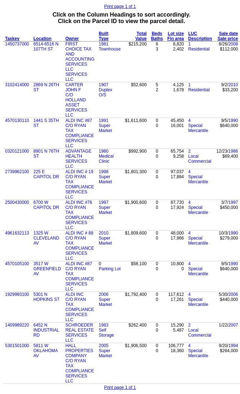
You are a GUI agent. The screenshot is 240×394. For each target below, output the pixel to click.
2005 (103, 345)
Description (200, 38)
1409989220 (17, 325)
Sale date (228, 33)
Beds (157, 33)
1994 (233, 345)
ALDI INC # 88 (79, 233)
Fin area (175, 38)
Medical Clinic (106, 159)
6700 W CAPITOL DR (46, 205)
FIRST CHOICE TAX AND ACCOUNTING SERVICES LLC (79, 56)
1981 (103, 44)
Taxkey (12, 38)
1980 (103, 151)
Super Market (105, 128)
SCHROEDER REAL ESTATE (79, 328)
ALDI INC (74, 294)
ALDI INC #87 (78, 120)
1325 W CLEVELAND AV (46, 238)
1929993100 (17, 294)
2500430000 (17, 202)
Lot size (176, 33)
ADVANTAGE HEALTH (78, 154)
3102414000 (17, 84)
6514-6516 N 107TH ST (46, 46)
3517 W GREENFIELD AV (47, 268)
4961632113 (17, 233)
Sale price (228, 38)
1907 (103, 84)
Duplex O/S (105, 92)
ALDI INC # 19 (79, 171)
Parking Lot (110, 268)
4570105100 (17, 263)
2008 (233, 44)
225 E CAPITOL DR (46, 174)
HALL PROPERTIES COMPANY (79, 350)
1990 (233, 120)
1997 (103, 202)
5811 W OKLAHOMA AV (46, 350)
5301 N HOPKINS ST (47, 297)
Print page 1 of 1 (120, 6)
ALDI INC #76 (78, 202)
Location (43, 38)
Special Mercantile (198, 128)
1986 (233, 151)
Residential (198, 49)
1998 (103, 171)
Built (103, 33)
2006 (103, 294)
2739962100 (17, 171)
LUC (192, 33)
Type (103, 38)
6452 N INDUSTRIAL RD (46, 330)
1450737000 (17, 44)
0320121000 (17, 151)
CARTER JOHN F (74, 87)
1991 (103, 120)
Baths (157, 38)
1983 (103, 325)
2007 (233, 325)
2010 (233, 84)
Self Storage (106, 333)
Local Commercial (199, 159)
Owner (72, 38)
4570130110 (17, 120)
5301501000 (17, 345)
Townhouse (110, 49)
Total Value (141, 36)
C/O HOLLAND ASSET (75, 100)
